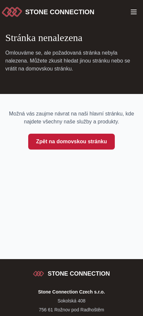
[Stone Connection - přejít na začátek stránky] (71, 273)
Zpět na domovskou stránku (71, 141)
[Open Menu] (134, 12)
